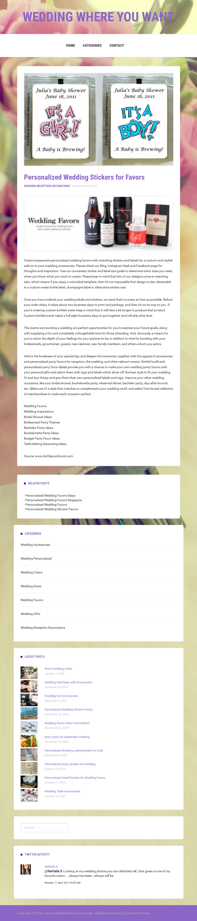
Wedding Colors (32, 572)
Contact (116, 45)
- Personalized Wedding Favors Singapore (53, 500)
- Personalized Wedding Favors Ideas (49, 495)
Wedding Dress (31, 586)
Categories (92, 45)
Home (70, 45)
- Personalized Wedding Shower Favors (51, 509)
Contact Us (131, 913)
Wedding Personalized (36, 558)
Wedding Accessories (35, 544)
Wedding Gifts (30, 614)
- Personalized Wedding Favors (45, 504)
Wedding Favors (32, 600)
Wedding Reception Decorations (47, 186)
